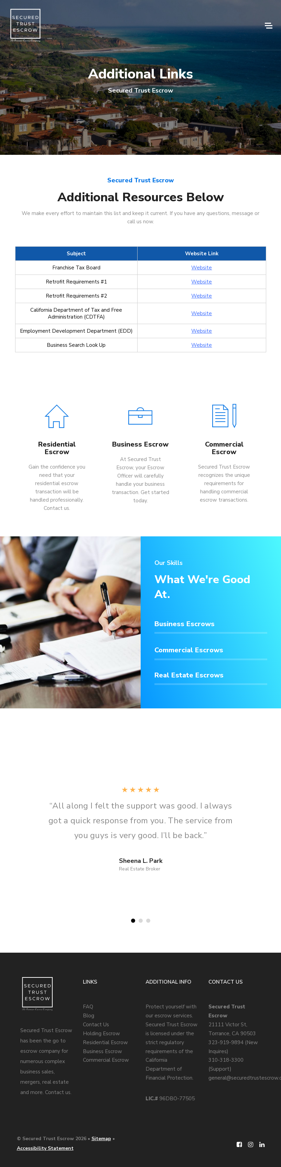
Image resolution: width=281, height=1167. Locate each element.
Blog (88, 1015)
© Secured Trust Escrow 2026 (51, 1138)
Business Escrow (102, 1051)
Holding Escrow (101, 1033)
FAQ (88, 1006)
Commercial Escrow (106, 1060)
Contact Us (96, 1024)
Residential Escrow (105, 1042)
